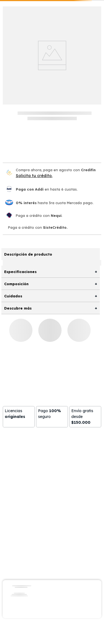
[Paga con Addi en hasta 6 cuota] (9, 189)
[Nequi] (9, 215)
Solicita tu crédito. (34, 175)
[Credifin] (9, 173)
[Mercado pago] (9, 203)
